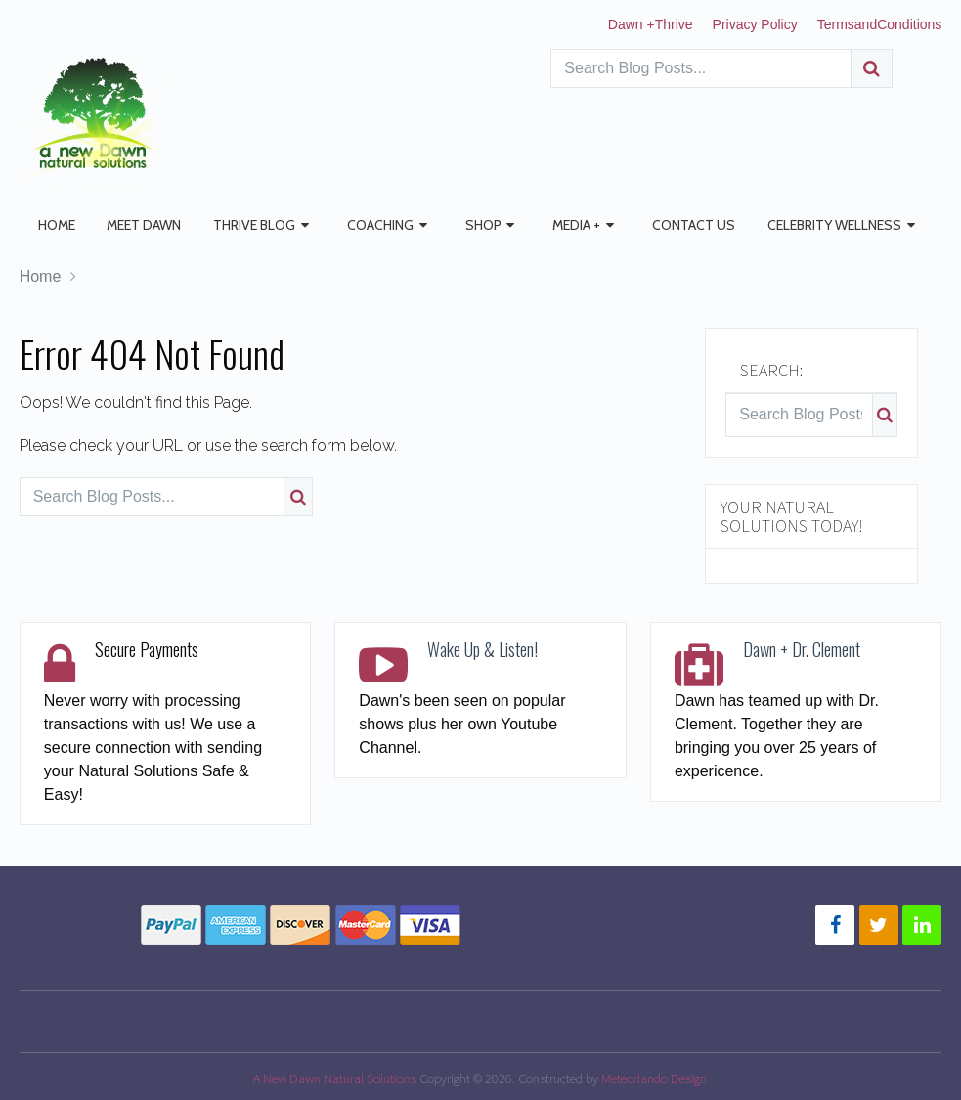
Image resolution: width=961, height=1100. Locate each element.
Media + (552, 225)
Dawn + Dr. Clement (801, 648)
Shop (462, 225)
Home (51, 225)
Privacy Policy (755, 24)
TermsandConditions (879, 24)
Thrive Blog (240, 225)
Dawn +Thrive (650, 24)
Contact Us (665, 225)
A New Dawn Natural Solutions (334, 1077)
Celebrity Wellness (801, 225)
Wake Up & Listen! (482, 648)
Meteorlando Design (654, 1077)
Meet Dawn (135, 225)
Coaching (362, 225)
